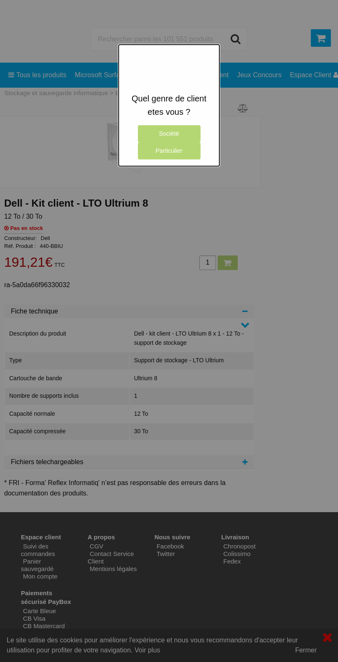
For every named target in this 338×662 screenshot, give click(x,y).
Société (169, 133)
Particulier (169, 150)
